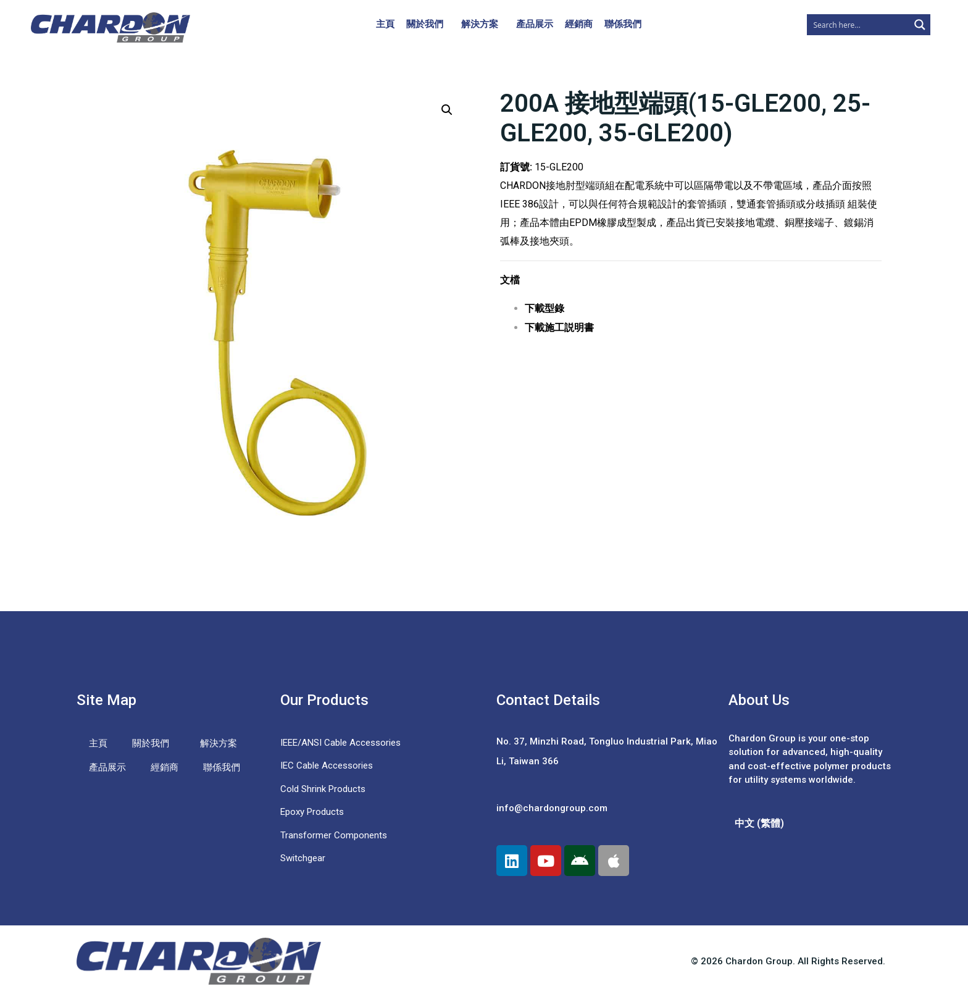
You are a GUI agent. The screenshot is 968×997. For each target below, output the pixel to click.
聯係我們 (622, 24)
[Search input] (859, 25)
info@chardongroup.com (551, 808)
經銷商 (579, 24)
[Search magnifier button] (919, 24)
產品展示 (534, 24)
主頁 (385, 24)
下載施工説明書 (559, 327)
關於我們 (424, 24)
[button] (447, 110)
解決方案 (479, 24)
